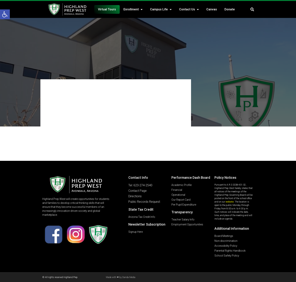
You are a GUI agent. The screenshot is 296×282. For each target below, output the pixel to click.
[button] (5, 14)
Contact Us (189, 9)
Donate (229, 9)
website (230, 201)
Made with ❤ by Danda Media (120, 277)
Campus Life (161, 9)
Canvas (211, 9)
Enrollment (133, 9)
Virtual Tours (107, 9)
